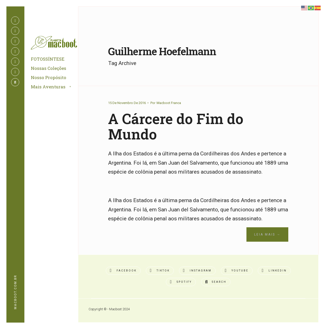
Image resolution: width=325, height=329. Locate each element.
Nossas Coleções (48, 68)
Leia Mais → (267, 234)
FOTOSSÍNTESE (47, 59)
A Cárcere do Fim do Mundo (175, 126)
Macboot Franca (169, 103)
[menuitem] (57, 87)
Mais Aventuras (48, 87)
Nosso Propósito (48, 77)
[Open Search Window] (15, 82)
